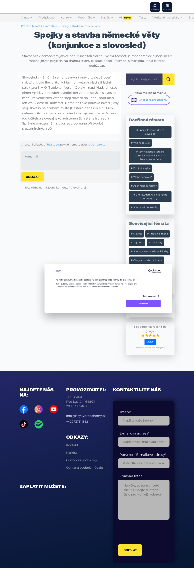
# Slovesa (136, 233)
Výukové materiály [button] (167, 17)
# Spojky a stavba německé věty (149, 251)
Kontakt (72, 445)
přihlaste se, (52, 144)
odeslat (130, 550)
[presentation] (143, 532)
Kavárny (107, 17)
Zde (150, 342)
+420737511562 (77, 422)
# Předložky (155, 242)
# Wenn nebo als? (141, 177)
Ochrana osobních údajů (84, 468)
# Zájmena (137, 242)
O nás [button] (26, 17)
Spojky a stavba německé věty (80, 26)
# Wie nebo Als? (140, 142)
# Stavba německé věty (144, 207)
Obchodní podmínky (81, 460)
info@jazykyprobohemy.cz (86, 416)
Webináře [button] (86, 17)
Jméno (125, 412)
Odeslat (32, 176)
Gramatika (50, 26)
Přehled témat (30, 26)
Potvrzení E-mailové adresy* (143, 455)
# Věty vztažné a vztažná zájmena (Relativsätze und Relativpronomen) (150, 155)
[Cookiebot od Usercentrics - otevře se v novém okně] (150, 271)
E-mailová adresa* (135, 433)
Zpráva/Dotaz (131, 476)
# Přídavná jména (157, 233)
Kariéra (71, 452)
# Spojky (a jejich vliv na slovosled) (150, 131)
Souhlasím (143, 303)
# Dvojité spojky (140, 168)
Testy (142, 17)
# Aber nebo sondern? (144, 185)
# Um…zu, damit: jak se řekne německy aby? (150, 196)
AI (125, 18)
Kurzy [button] (66, 17)
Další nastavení (149, 296)
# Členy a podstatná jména (146, 260)
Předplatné (46, 17)
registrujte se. (97, 144)
